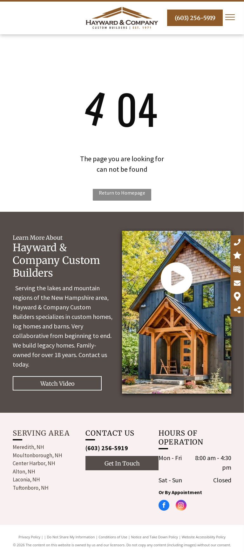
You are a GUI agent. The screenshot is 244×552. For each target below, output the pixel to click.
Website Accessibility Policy (204, 537)
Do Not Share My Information (71, 537)
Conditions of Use (112, 537)
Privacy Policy (29, 537)
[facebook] (89, 478)
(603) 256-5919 (106, 448)
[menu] (230, 17)
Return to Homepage (122, 193)
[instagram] (101, 478)
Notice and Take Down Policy (154, 537)
